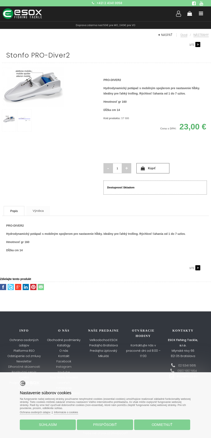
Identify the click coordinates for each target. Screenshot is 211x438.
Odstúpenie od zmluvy (24, 356)
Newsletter (24, 361)
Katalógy (63, 345)
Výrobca (41, 210)
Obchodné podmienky (64, 340)
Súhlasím (49, 424)
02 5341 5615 (187, 365)
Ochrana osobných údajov (36, 411)
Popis (15, 211)
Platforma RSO (24, 351)
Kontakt (63, 356)
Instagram (64, 367)
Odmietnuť (161, 424)
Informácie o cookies (68, 411)
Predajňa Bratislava (103, 345)
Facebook (63, 361)
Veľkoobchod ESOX (103, 340)
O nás (63, 351)
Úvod (184, 35)
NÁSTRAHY (201, 35)
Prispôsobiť (105, 424)
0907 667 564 (187, 371)
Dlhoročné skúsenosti (24, 367)
